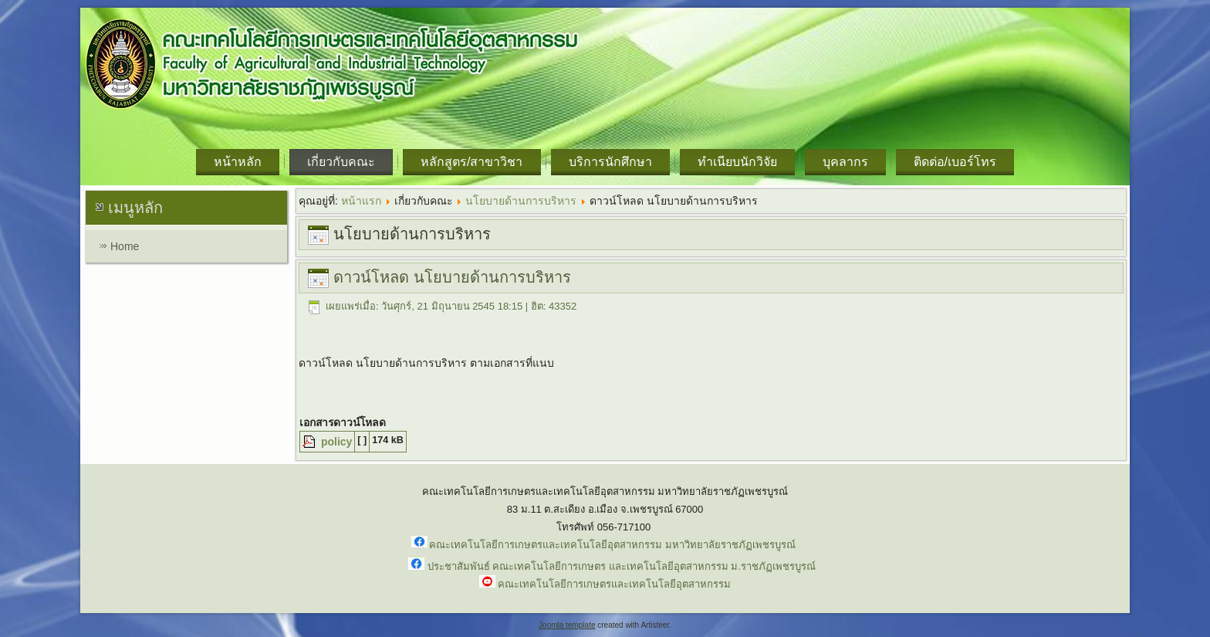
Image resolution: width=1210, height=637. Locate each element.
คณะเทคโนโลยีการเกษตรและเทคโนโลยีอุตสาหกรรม (614, 584)
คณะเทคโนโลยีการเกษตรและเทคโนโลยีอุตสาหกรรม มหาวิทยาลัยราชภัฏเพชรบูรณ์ (612, 545)
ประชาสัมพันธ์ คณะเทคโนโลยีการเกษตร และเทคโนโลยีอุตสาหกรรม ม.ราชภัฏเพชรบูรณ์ (622, 566)
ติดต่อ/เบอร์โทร (955, 161)
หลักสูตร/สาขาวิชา (471, 161)
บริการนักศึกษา (610, 161)
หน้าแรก (361, 201)
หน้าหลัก (238, 161)
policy (335, 441)
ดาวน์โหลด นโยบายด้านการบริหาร (452, 277)
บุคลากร (845, 161)
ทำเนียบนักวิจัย (737, 161)
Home (124, 246)
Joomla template (567, 625)
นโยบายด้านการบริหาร (520, 201)
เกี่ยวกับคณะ (341, 161)
